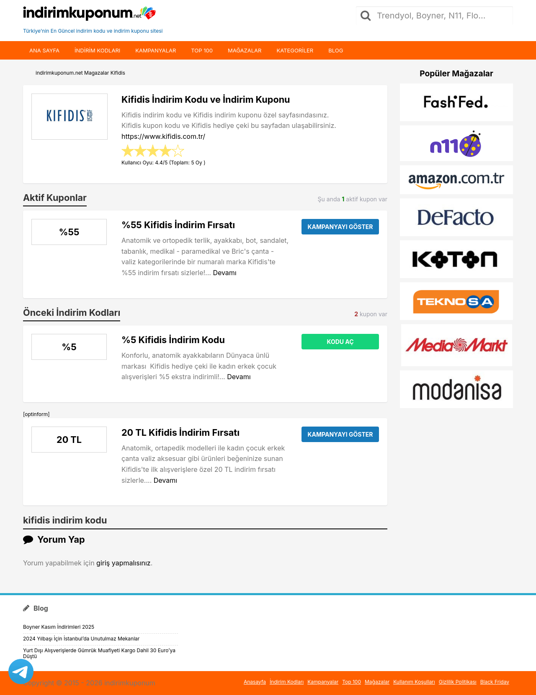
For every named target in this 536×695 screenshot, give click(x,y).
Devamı (224, 272)
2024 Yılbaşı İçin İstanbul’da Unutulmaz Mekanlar (81, 638)
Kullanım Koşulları (414, 682)
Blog (335, 50)
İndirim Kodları (287, 682)
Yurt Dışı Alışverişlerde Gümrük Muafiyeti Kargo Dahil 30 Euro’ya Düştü (99, 653)
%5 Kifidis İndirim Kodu (173, 339)
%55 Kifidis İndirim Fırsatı (178, 224)
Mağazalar (244, 50)
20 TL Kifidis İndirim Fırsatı (180, 432)
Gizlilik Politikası (458, 682)
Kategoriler (294, 50)
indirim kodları (97, 50)
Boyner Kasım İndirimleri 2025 (58, 627)
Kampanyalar (155, 50)
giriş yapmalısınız (123, 563)
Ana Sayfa (44, 50)
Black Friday (494, 682)
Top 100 (202, 50)
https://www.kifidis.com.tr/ (163, 136)
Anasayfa (255, 682)
